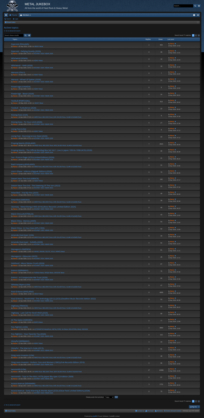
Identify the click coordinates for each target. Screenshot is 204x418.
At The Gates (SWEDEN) (21, 320)
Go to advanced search (13, 31)
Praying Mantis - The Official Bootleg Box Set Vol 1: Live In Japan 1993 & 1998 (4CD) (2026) (51, 150)
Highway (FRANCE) (19, 306)
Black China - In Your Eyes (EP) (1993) (27, 228)
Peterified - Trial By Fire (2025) (24, 192)
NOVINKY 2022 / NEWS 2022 (43, 188)
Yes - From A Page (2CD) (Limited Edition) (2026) (32, 157)
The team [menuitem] (150, 411)
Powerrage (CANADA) (20, 86)
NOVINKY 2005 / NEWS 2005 (43, 223)
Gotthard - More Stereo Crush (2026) (27, 263)
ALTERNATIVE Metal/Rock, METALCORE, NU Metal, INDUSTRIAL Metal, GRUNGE (61, 329)
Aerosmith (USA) (18, 369)
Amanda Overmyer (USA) (22, 235)
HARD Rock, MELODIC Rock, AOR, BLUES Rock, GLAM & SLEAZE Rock (57, 117)
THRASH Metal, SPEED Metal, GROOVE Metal (49, 272)
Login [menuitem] (198, 15)
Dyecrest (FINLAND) (20, 44)
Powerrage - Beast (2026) (22, 93)
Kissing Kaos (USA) (19, 115)
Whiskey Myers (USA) (20, 284)
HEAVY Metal (38, 46)
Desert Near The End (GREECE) (25, 178)
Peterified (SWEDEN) (20, 199)
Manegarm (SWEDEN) (21, 249)
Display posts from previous (100, 397)
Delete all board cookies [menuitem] (173, 411)
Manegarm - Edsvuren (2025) (24, 256)
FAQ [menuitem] (195, 15)
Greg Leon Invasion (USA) (22, 355)
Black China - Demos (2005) (23, 221)
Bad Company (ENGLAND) (23, 164)
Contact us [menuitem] (140, 411)
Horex (15, 46)
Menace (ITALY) (18, 72)
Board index (11, 411)
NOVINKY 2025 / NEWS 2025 (43, 195)
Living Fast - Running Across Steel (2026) (29, 136)
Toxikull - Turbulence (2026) (23, 108)
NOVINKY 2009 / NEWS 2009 (43, 244)
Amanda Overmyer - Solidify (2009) (27, 242)
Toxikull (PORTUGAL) (20, 101)
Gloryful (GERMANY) (20, 341)
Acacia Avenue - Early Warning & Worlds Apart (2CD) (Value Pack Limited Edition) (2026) (50, 390)
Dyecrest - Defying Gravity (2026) (26, 51)
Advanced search (199, 5)
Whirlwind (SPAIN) (19, 58)
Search (195, 5)
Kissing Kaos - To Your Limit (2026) (26, 122)
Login (16, 19)
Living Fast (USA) (18, 129)
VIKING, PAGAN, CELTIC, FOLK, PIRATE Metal (49, 251)
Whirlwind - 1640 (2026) (22, 65)
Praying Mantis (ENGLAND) (23, 143)
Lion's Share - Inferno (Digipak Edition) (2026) (31, 171)
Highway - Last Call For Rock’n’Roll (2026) (29, 313)
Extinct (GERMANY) (19, 270)
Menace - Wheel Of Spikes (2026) (26, 79)
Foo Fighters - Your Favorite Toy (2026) (28, 334)
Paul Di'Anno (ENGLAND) (22, 291)
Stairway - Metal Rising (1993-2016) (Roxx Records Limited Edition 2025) (43, 206)
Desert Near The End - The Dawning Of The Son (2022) (35, 185)
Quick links (6, 15)
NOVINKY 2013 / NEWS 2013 (43, 350)
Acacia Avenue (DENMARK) (23, 383)
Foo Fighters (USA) (19, 327)
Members (26, 15)
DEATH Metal (38, 322)
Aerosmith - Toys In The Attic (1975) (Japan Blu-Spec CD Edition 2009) (42, 376)
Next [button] (198, 35)
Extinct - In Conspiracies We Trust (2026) (29, 277)
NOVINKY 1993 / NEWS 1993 (43, 230)
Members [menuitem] (160, 411)
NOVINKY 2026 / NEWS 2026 (43, 53)
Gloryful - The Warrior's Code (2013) (27, 348)
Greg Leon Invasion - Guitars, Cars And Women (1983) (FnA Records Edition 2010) (48, 362)
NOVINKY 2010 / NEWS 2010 (43, 364)
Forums (14, 15)
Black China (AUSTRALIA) (22, 214)
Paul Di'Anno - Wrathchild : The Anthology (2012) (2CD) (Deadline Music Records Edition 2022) (53, 298)
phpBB (94, 416)
